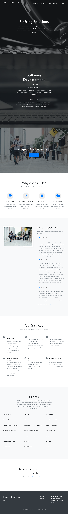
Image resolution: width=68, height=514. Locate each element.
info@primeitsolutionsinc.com (38, 476)
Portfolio (55, 3)
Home (29, 3)
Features (35, 3)
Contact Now (49, 304)
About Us (42, 3)
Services (49, 3)
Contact (62, 3)
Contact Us (34, 154)
